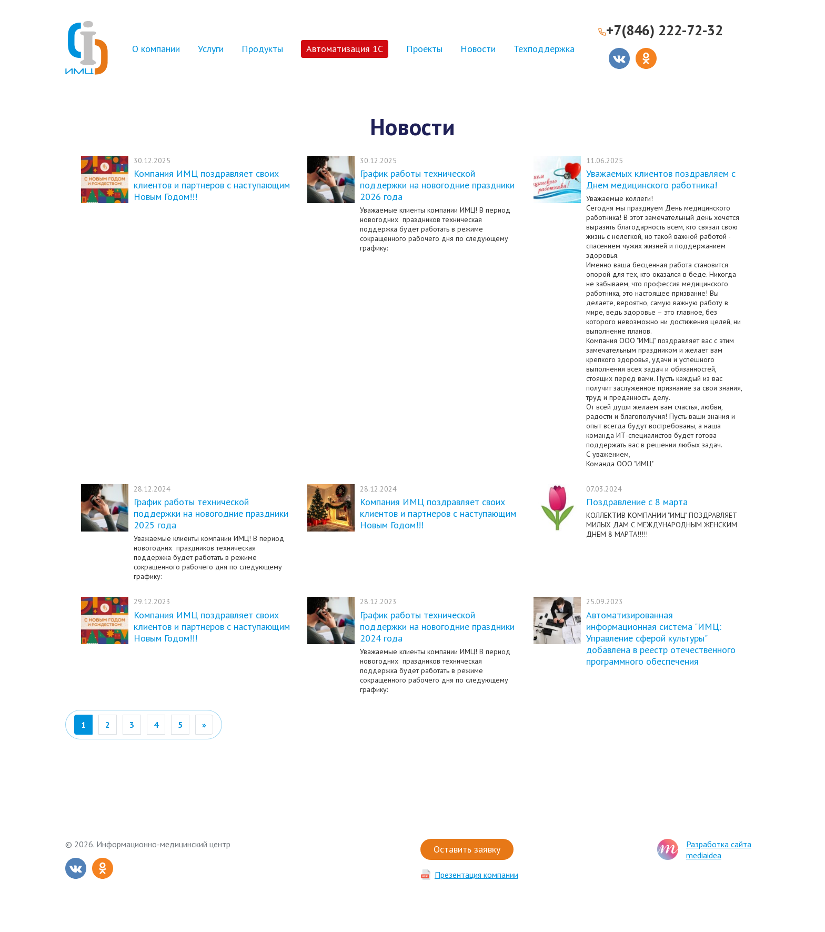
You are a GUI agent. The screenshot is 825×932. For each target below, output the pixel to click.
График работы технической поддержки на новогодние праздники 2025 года (211, 513)
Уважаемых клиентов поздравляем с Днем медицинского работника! (661, 179)
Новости (478, 49)
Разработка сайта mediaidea (718, 849)
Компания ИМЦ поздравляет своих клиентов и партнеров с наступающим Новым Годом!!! (212, 185)
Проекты (424, 49)
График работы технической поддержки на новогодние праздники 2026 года (437, 185)
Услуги (211, 49)
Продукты (262, 49)
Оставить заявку (467, 849)
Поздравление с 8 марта (637, 502)
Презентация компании (476, 874)
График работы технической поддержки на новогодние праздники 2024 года (437, 626)
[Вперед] (204, 725)
